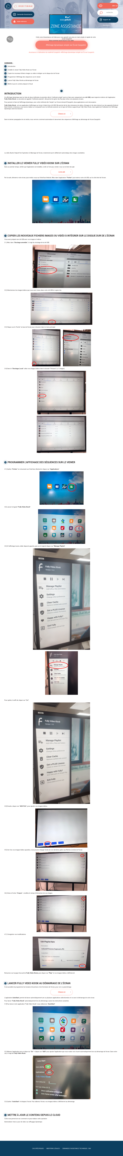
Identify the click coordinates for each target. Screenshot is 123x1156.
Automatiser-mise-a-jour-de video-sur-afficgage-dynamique (23, 1122)
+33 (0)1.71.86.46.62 (25, 6)
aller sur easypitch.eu (113, 7)
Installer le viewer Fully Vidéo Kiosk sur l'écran (22, 70)
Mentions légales (53, 1148)
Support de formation (106, 21)
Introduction (11, 66)
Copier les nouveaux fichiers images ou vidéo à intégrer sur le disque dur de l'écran (33, 73)
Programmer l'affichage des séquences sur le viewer (24, 77)
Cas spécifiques (38, 1148)
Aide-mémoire (22, 21)
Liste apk (61, 172)
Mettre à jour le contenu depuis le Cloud (20, 84)
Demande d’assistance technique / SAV (76, 1148)
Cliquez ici (61, 114)
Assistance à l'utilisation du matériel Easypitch (44, 52)
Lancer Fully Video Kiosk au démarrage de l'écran (23, 80)
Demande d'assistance (24, 14)
